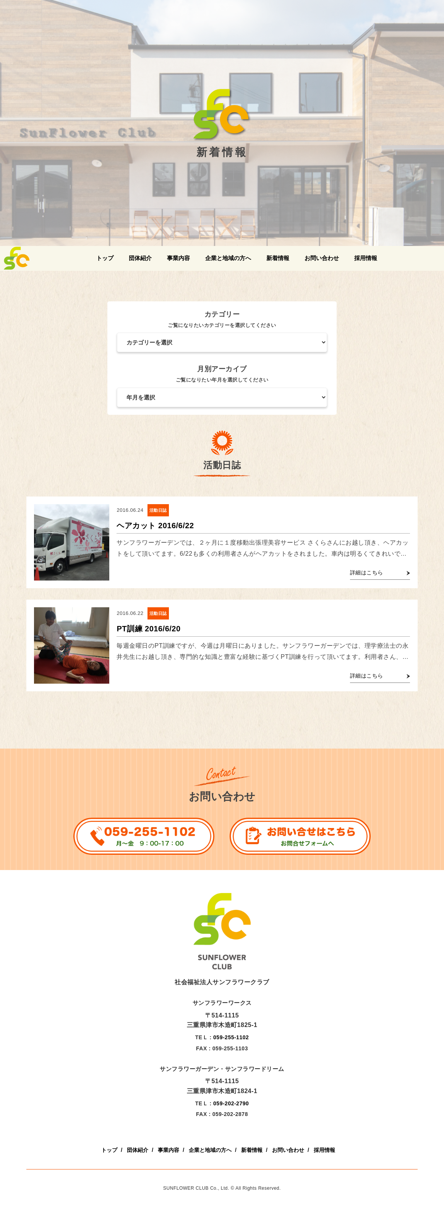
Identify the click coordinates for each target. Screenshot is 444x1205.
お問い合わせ (322, 258)
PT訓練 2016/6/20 (148, 628)
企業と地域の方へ (228, 258)
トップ (104, 258)
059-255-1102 (231, 1037)
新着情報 (277, 258)
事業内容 (178, 258)
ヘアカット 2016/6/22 (155, 525)
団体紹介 (140, 258)
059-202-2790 (231, 1103)
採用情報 (365, 258)
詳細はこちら (366, 572)
